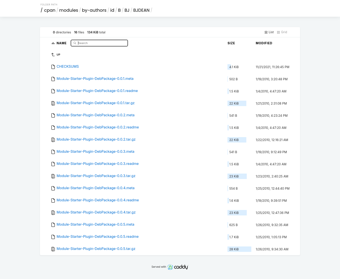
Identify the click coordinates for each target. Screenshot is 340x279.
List (269, 32)
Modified (264, 43)
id (112, 10)
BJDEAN (141, 10)
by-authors (94, 10)
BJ (126, 10)
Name (62, 43)
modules (68, 10)
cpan (50, 10)
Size (231, 43)
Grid (282, 32)
